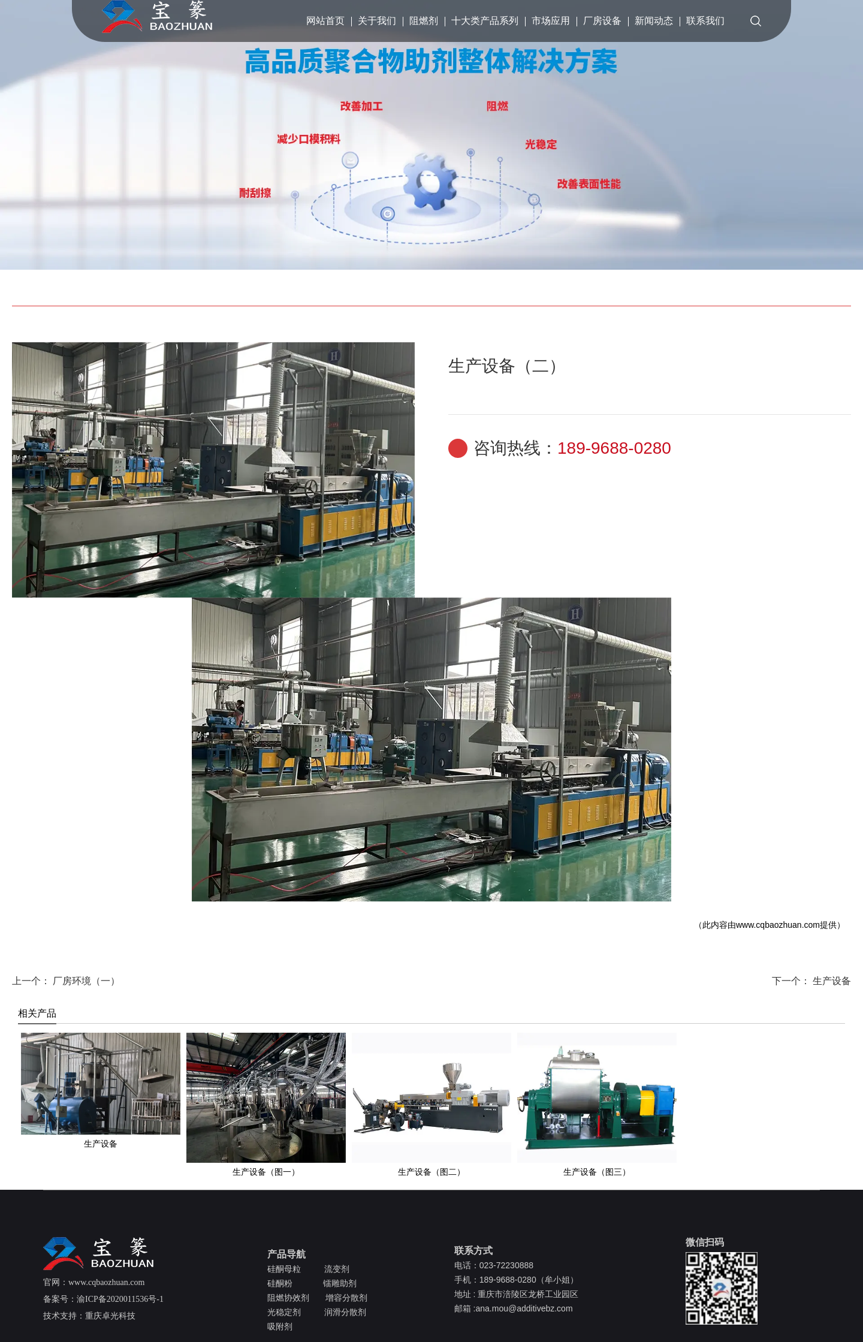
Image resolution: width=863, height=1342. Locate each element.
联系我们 (705, 21)
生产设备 (830, 981)
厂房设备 (602, 21)
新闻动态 (654, 21)
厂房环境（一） (85, 981)
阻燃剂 (423, 21)
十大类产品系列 (484, 21)
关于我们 (377, 21)
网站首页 (325, 21)
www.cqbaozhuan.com (778, 925)
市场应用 (551, 21)
